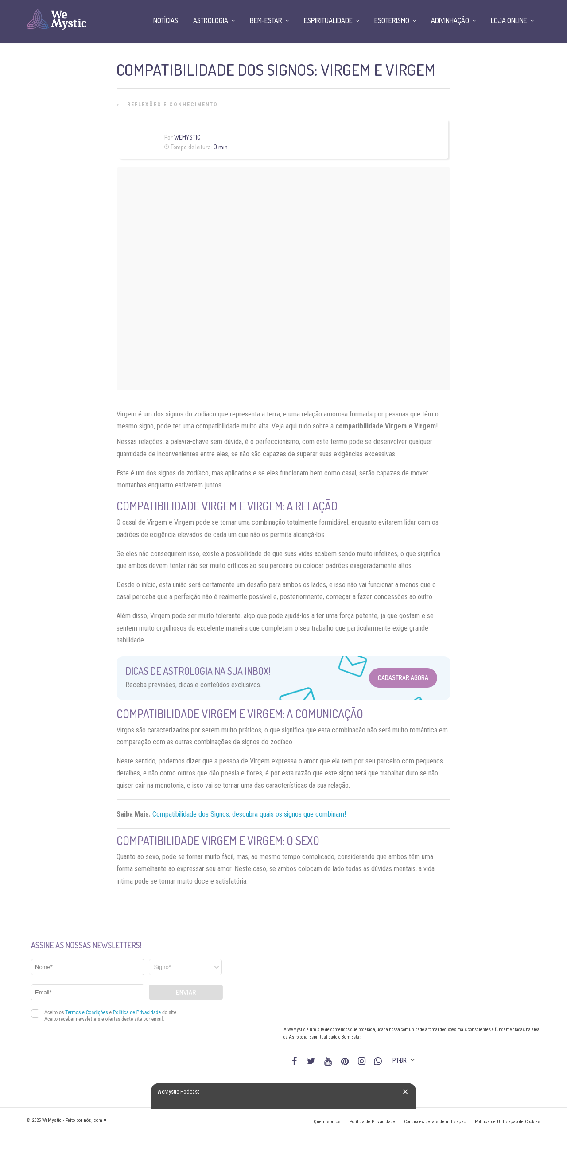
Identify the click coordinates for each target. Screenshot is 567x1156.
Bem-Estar (266, 20)
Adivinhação (450, 20)
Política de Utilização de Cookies (507, 1122)
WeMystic (187, 137)
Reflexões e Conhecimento (172, 104)
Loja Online (509, 20)
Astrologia (210, 20)
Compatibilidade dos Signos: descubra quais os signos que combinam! (249, 814)
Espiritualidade (328, 20)
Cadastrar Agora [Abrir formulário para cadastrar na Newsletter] (403, 677)
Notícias (165, 20)
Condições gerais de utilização (435, 1122)
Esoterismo (391, 20)
